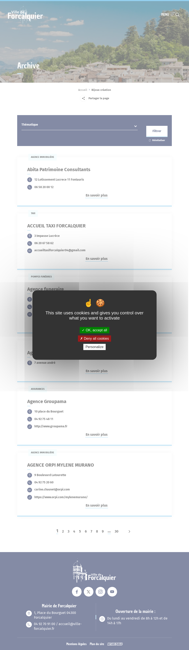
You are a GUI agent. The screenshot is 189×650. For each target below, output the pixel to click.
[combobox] (79, 126)
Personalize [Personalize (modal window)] (94, 347)
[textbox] (79, 126)
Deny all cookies (94, 338)
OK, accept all (94, 330)
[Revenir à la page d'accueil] (25, 23)
